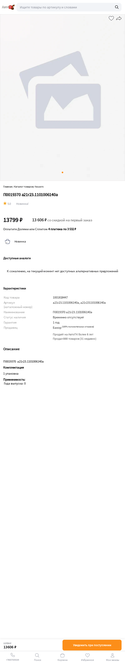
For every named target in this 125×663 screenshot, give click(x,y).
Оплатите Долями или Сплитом (39, 229)
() (78, 326)
